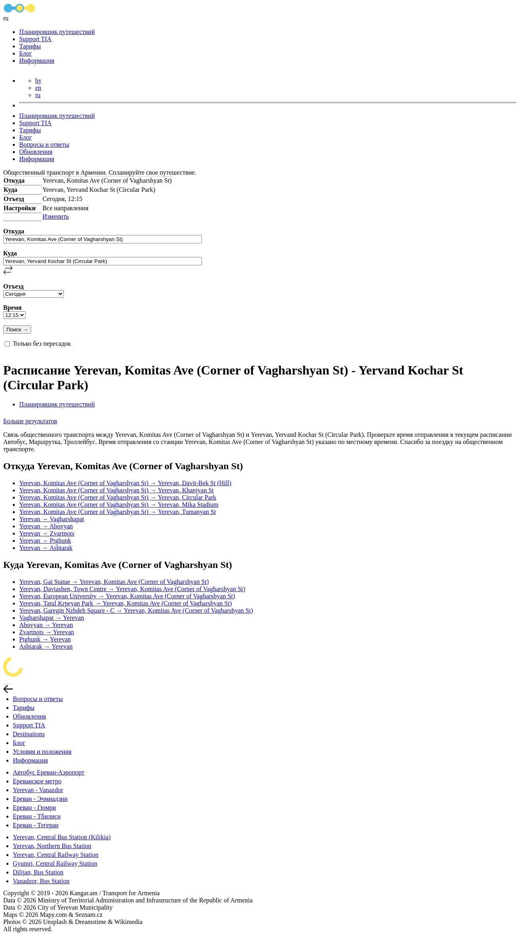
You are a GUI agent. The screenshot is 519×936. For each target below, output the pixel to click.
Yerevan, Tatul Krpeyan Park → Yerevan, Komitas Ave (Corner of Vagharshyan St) (125, 603)
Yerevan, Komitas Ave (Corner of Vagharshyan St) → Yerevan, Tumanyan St (117, 511)
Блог (25, 53)
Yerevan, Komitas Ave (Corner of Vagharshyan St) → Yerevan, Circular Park (117, 497)
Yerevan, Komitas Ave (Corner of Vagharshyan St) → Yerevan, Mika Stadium (119, 504)
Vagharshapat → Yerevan (51, 617)
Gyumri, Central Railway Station (55, 863)
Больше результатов (30, 421)
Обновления (35, 151)
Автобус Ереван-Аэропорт (48, 772)
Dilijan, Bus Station (38, 872)
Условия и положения (42, 751)
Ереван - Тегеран (36, 825)
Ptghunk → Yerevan (45, 639)
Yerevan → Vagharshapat (51, 519)
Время (12, 307)
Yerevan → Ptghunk (45, 540)
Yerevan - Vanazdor (38, 790)
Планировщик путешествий (57, 31)
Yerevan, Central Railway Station (55, 854)
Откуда (13, 231)
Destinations (29, 734)
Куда (10, 253)
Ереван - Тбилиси (37, 816)
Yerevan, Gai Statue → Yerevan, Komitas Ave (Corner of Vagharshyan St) (114, 581)
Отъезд (13, 286)
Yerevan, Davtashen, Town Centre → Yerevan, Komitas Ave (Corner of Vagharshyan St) (132, 588)
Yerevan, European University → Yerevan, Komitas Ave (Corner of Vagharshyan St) (127, 596)
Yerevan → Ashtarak (45, 547)
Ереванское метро (37, 781)
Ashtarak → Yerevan (46, 646)
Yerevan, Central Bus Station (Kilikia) (62, 837)
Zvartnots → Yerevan (46, 632)
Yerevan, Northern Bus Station (52, 845)
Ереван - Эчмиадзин (40, 798)
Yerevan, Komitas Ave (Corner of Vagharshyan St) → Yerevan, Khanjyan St (116, 490)
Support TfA (35, 39)
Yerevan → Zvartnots (46, 533)
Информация (36, 60)
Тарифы (30, 46)
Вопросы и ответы (44, 144)
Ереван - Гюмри (34, 807)
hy (38, 80)
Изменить (55, 216)
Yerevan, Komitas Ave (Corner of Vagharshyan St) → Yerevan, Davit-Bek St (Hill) (125, 483)
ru (37, 95)
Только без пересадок (42, 343)
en (38, 87)
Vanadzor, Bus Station (41, 881)
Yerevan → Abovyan (46, 526)
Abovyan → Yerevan (46, 624)
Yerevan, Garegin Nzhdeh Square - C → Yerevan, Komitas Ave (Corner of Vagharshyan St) (136, 610)
